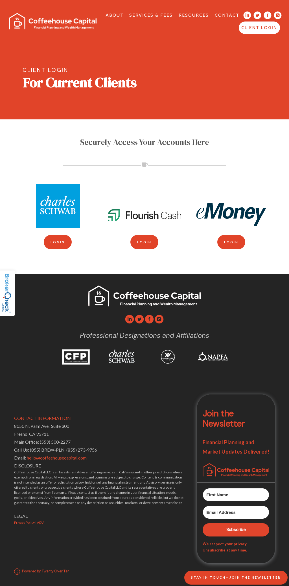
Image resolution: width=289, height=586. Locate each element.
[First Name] (236, 494)
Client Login (259, 27)
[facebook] (149, 319)
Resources (194, 15)
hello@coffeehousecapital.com (57, 457)
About (115, 15)
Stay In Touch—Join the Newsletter (236, 577)
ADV (40, 522)
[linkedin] (129, 319)
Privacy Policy (24, 522)
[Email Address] (236, 512)
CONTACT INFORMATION (42, 418)
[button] (236, 469)
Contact (227, 15)
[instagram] (159, 319)
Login (58, 242)
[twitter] (139, 319)
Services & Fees (151, 15)
